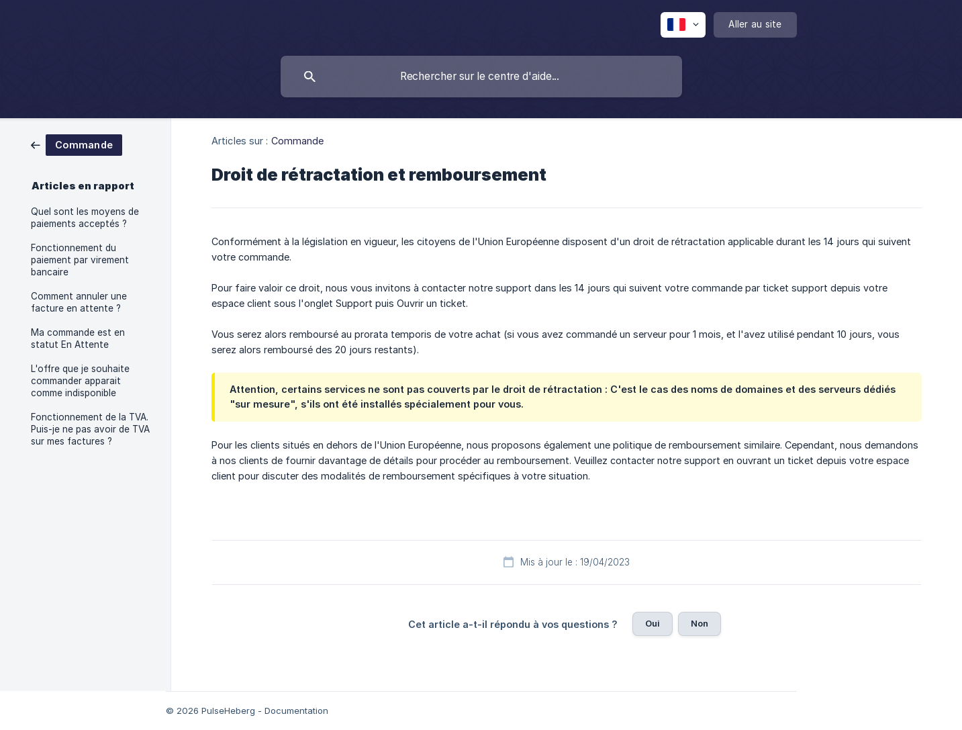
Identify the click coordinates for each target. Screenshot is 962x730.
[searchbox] (481, 76)
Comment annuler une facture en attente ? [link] (79, 302)
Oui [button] (652, 623)
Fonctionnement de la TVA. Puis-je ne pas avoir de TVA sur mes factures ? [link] (90, 429)
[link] (76, 144)
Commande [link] (297, 140)
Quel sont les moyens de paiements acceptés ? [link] (85, 217)
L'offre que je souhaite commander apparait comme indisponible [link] (80, 380)
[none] (683, 25)
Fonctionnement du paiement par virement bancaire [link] (80, 259)
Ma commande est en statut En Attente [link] (78, 338)
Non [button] (699, 623)
